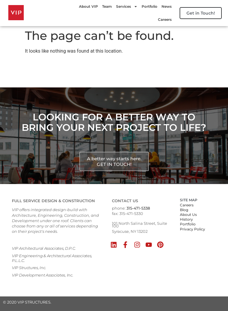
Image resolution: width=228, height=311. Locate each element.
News (164, 6)
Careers (162, 19)
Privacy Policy (192, 229)
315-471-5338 (138, 208)
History (186, 219)
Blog (184, 210)
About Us (188, 214)
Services (124, 6)
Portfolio (147, 6)
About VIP (86, 6)
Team (105, 6)
